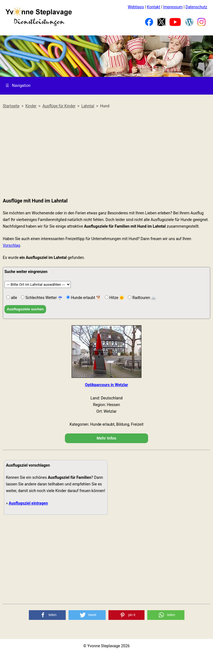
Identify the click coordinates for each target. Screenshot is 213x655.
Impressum (172, 7)
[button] (47, 615)
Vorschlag (11, 245)
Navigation (18, 85)
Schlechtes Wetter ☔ (43, 297)
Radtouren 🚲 (143, 297)
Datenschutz (196, 7)
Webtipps (136, 7)
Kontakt (153, 7)
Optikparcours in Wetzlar (106, 385)
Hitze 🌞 (116, 297)
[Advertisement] (106, 153)
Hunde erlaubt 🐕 (85, 297)
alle (13, 297)
